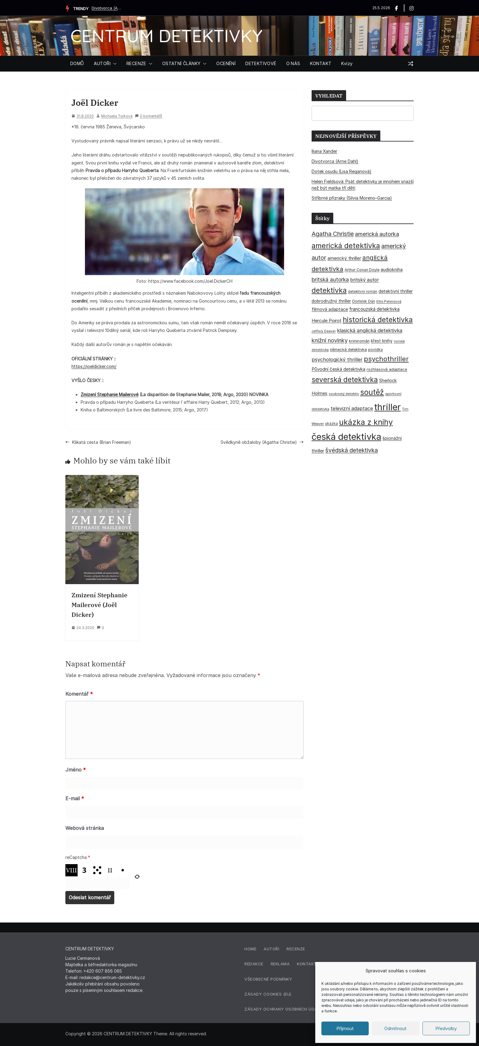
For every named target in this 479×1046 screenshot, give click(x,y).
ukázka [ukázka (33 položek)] (331, 423)
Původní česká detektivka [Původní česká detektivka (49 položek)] (338, 369)
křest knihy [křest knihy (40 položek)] (382, 340)
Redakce (253, 963)
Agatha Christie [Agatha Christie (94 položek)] (333, 234)
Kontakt (307, 963)
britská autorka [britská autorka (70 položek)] (330, 279)
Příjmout (345, 1028)
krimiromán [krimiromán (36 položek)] (359, 341)
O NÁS (293, 63)
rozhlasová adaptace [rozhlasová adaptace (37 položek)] (387, 369)
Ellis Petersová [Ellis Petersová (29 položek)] (388, 301)
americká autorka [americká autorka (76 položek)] (377, 234)
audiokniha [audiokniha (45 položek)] (392, 269)
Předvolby (446, 1028)
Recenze (296, 948)
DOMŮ (77, 63)
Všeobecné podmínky (268, 979)
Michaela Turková (117, 116)
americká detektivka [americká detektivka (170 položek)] (346, 245)
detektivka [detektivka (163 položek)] (329, 290)
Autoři (271, 948)
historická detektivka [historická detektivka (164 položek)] (378, 319)
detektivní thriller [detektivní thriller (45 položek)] (395, 291)
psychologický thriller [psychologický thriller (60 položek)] (337, 359)
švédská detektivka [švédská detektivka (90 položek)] (351, 450)
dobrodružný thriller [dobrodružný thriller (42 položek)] (331, 301)
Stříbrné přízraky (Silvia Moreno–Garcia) (352, 198)
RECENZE (136, 63)
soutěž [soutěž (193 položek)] (372, 392)
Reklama (280, 963)
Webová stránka (84, 828)
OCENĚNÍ (226, 63)
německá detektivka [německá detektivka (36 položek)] (348, 349)
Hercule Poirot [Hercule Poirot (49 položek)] (327, 320)
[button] (114, 63)
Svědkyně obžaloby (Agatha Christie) (262, 442)
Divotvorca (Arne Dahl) (107, 8)
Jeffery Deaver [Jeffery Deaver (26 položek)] (324, 331)
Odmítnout (395, 1028)
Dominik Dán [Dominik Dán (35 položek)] (363, 301)
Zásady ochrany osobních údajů (283, 1009)
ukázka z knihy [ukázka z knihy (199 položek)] (366, 422)
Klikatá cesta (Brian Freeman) (98, 442)
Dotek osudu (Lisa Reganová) (341, 171)
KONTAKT (321, 63)
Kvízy (347, 63)
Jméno (75, 770)
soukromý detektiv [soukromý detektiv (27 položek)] (344, 394)
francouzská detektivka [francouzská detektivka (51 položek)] (374, 309)
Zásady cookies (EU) (267, 994)
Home (250, 948)
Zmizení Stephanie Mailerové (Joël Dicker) (99, 605)
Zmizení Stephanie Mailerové (109, 394)
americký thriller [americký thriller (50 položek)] (344, 258)
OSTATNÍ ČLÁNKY (181, 63)
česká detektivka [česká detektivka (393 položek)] (346, 436)
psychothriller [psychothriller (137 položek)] (386, 359)
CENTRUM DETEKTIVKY (166, 35)
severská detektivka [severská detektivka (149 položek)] (345, 379)
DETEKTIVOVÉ (260, 63)
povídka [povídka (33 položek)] (375, 349)
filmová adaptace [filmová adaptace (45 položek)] (330, 309)
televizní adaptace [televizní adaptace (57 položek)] (352, 408)
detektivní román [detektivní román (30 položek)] (362, 291)
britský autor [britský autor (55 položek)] (364, 280)
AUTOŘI (102, 63)
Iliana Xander (324, 151)
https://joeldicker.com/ (93, 366)
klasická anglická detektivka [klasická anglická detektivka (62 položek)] (369, 330)
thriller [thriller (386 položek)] (387, 407)
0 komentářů (148, 116)
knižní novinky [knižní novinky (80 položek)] (330, 340)
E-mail (74, 798)
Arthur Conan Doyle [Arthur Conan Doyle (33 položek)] (362, 269)
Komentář (79, 694)
